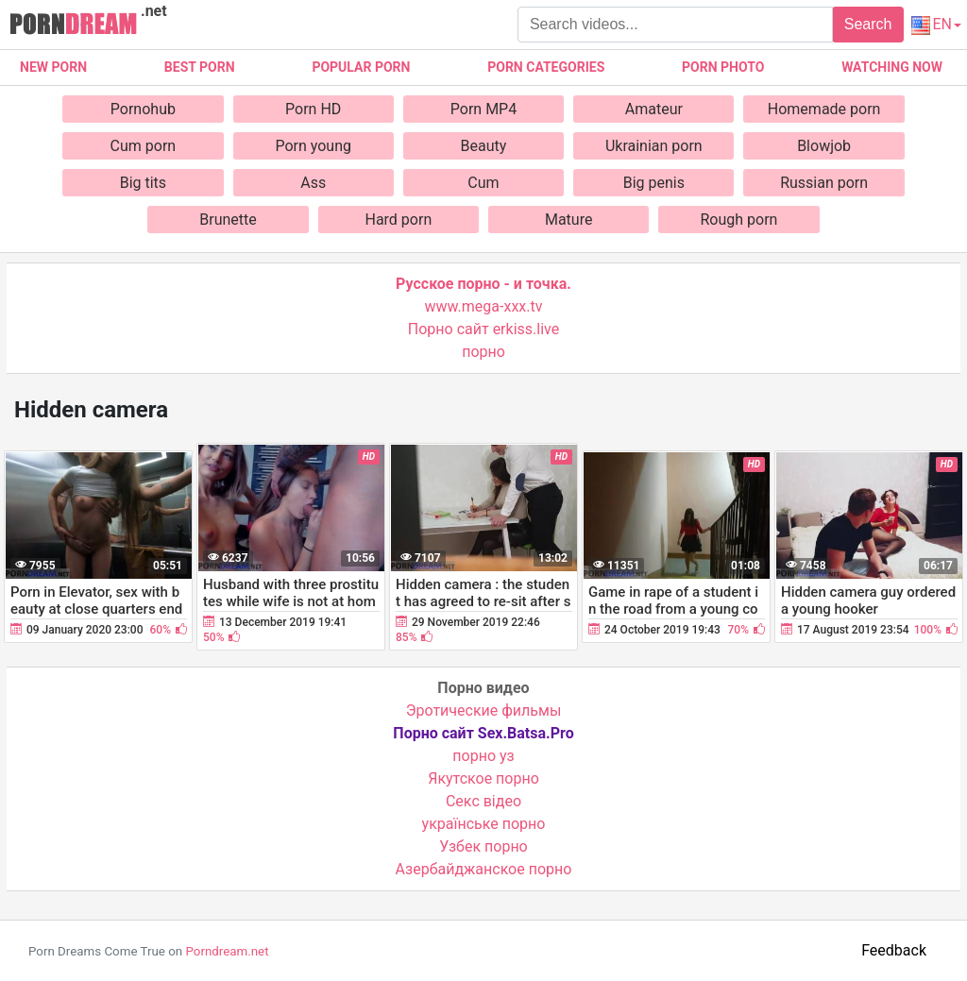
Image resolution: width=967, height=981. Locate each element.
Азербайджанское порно (484, 869)
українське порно (484, 824)
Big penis (654, 183)
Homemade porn (824, 109)
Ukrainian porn (654, 146)
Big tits (143, 183)
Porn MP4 (483, 109)
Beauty (484, 146)
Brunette (227, 219)
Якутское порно (483, 778)
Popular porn (361, 67)
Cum (483, 183)
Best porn (199, 67)
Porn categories (545, 67)
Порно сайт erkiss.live (483, 329)
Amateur (654, 109)
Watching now (891, 67)
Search (868, 24)
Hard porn (398, 219)
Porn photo (723, 67)
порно (483, 352)
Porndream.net (226, 951)
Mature (568, 219)
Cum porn (143, 146)
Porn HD (313, 109)
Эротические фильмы (484, 710)
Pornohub (143, 109)
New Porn (53, 67)
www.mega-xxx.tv (484, 306)
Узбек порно (483, 846)
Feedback (893, 950)
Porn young (313, 146)
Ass (313, 183)
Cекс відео (483, 801)
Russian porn (824, 183)
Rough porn (739, 219)
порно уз (483, 756)
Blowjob (824, 146)
